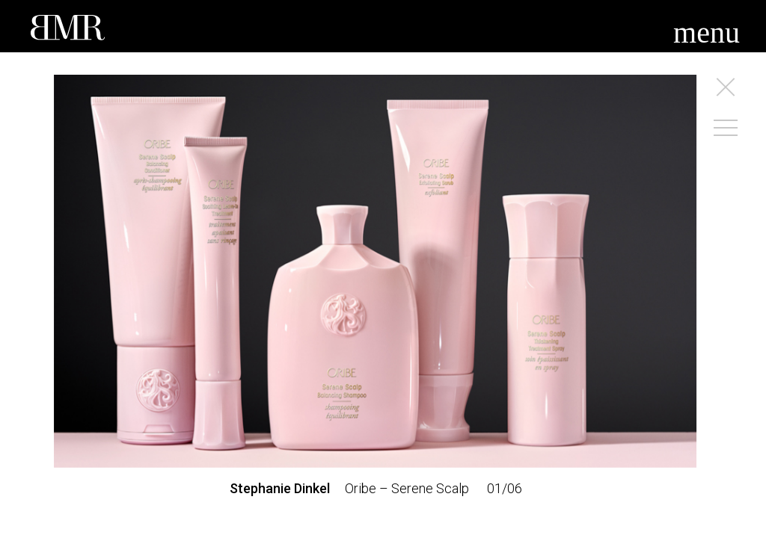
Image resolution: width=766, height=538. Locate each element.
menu (706, 32)
